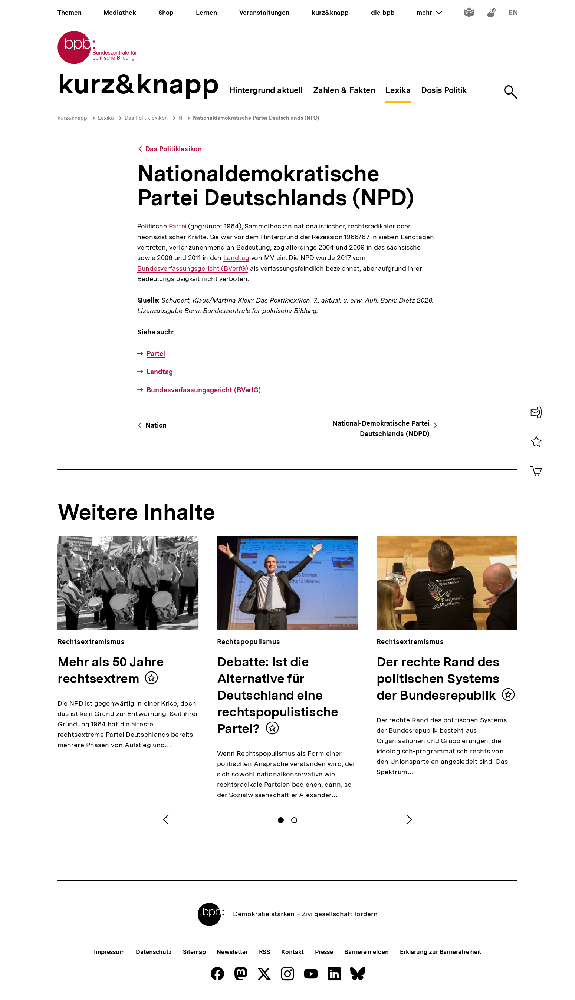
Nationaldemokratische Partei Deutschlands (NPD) (256, 118)
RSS (264, 952)
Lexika (106, 118)
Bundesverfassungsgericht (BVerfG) (192, 268)
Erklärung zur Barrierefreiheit (440, 952)
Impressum (109, 952)
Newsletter (232, 952)
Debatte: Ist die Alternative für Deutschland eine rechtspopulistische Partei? (277, 695)
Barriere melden (366, 952)
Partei (177, 226)
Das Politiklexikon (146, 118)
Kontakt (292, 952)
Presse (324, 952)
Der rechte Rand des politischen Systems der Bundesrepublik (438, 678)
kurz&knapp (72, 118)
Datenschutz (154, 952)
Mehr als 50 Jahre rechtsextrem (111, 670)
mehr (429, 12)
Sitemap (194, 952)
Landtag (236, 258)
